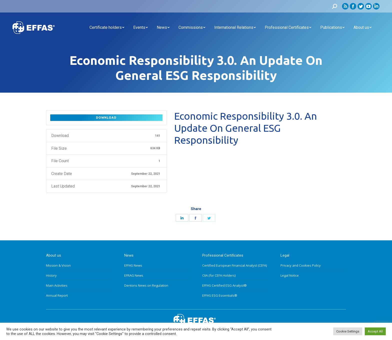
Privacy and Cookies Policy (300, 265)
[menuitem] (106, 27)
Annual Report (57, 295)
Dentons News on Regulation (146, 285)
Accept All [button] (375, 331)
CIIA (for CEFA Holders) (219, 275)
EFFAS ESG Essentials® (219, 295)
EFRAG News (133, 275)
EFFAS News (133, 265)
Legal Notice (289, 275)
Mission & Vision (58, 265)
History (51, 275)
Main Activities (57, 285)
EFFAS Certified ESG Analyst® (224, 285)
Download (106, 117)
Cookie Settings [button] (347, 331)
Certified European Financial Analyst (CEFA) (234, 265)
